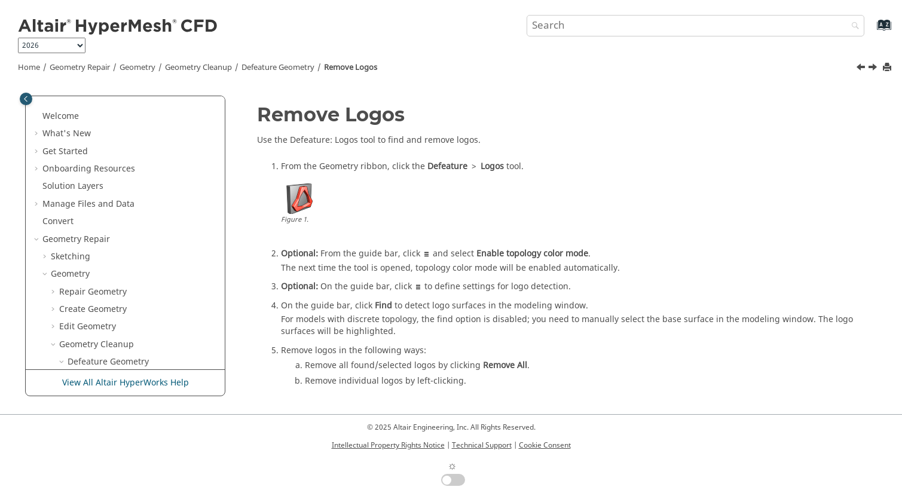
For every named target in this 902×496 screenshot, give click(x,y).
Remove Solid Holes (115, 274)
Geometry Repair (80, 67)
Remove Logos (350, 67)
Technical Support (482, 445)
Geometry (137, 67)
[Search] (852, 26)
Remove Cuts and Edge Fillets (135, 204)
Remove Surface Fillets (121, 256)
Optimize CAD (95, 309)
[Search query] (696, 25)
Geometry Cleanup (198, 67)
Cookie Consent (545, 445)
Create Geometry (93, 133)
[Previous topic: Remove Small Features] (862, 69)
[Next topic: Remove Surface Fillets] (874, 69)
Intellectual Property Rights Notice (388, 445)
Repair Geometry (93, 116)
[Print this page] (888, 68)
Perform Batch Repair (119, 292)
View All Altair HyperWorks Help (125, 382)
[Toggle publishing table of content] (26, 99)
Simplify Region (90, 344)
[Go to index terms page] (871, 31)
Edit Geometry (87, 151)
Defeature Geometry (277, 67)
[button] (46, 99)
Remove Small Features (122, 221)
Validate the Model (105, 326)
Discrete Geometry (88, 362)
